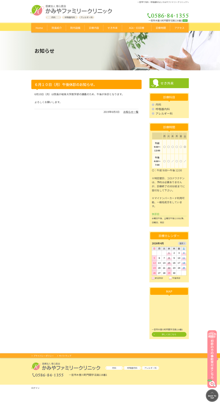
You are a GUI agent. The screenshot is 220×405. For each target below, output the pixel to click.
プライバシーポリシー (43, 355)
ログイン (35, 387)
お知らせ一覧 (130, 112)
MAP (185, 20)
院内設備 (75, 28)
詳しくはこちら (169, 334)
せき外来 (167, 83)
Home (39, 28)
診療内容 (94, 28)
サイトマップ (65, 355)
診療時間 (161, 28)
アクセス (179, 28)
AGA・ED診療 (136, 28)
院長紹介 (57, 28)
